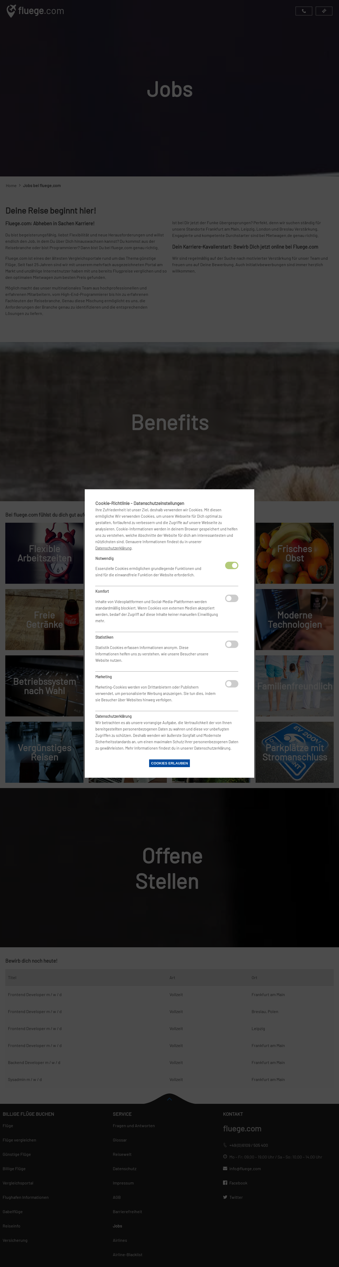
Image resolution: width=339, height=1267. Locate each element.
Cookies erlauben (169, 763)
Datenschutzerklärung (113, 548)
